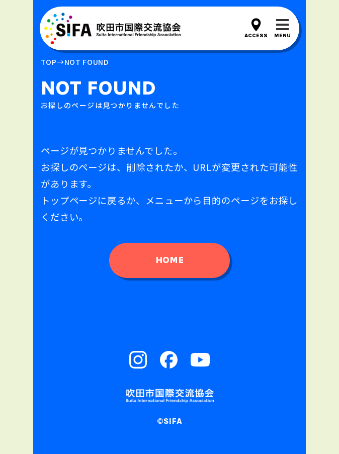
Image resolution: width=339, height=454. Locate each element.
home (169, 259)
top (49, 62)
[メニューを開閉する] (282, 28)
